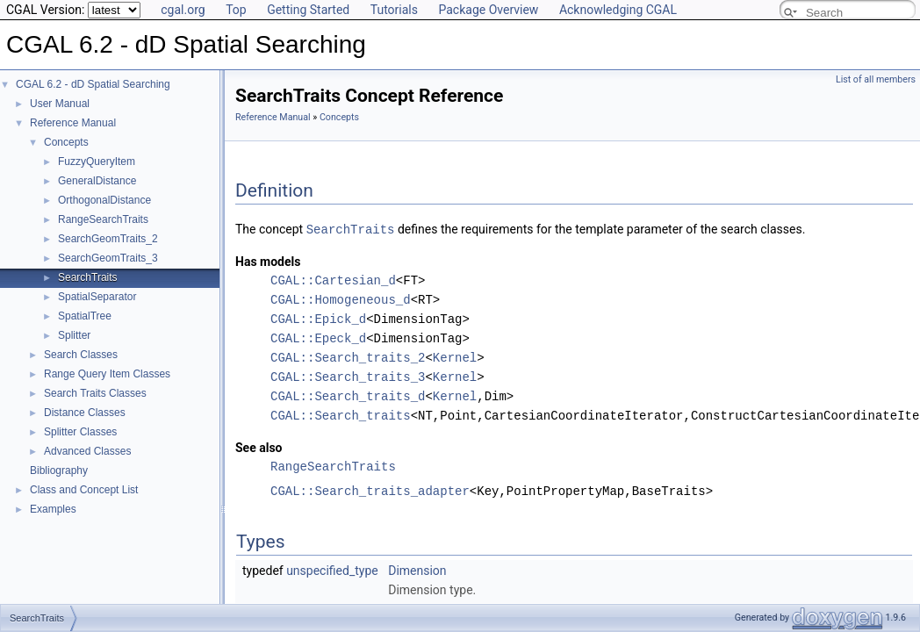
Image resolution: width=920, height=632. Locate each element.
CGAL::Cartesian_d (333, 279)
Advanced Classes (87, 451)
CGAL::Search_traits (340, 414)
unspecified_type (332, 570)
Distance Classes (85, 412)
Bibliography (59, 470)
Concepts (66, 142)
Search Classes (81, 354)
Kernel (455, 356)
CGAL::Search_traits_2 (347, 356)
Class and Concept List (84, 490)
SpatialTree (84, 316)
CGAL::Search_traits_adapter (370, 490)
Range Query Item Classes (107, 374)
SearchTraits (88, 277)
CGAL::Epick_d (318, 318)
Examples (53, 509)
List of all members (876, 79)
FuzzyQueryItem (96, 161)
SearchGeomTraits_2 (108, 239)
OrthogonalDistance (104, 200)
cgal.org (183, 10)
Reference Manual (73, 123)
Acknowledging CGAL (618, 10)
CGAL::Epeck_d (318, 337)
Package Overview (488, 10)
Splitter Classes (80, 432)
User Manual (60, 103)
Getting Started (308, 10)
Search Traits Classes (95, 393)
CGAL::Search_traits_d (347, 395)
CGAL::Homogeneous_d (340, 299)
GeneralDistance (97, 181)
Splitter (74, 335)
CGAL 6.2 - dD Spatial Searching (93, 84)
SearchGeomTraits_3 (108, 258)
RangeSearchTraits (103, 219)
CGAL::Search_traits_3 (347, 376)
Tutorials (394, 10)
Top (236, 10)
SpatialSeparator (97, 297)
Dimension (417, 570)
